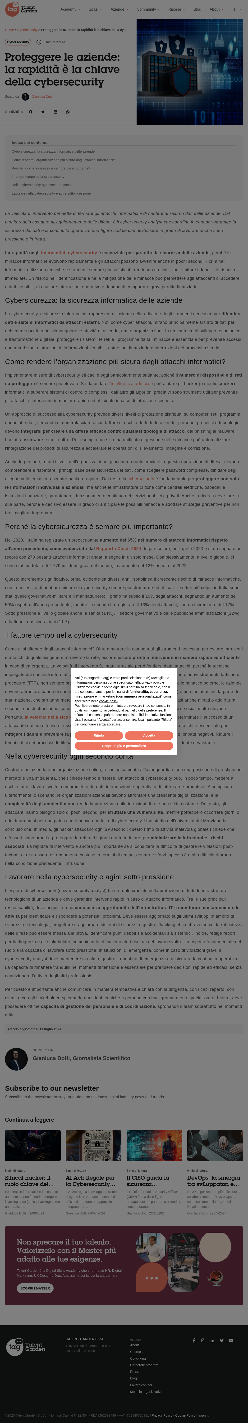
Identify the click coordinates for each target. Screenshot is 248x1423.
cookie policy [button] (108, 701)
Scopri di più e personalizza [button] (124, 746)
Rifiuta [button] (99, 735)
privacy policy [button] (151, 682)
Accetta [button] (149, 735)
